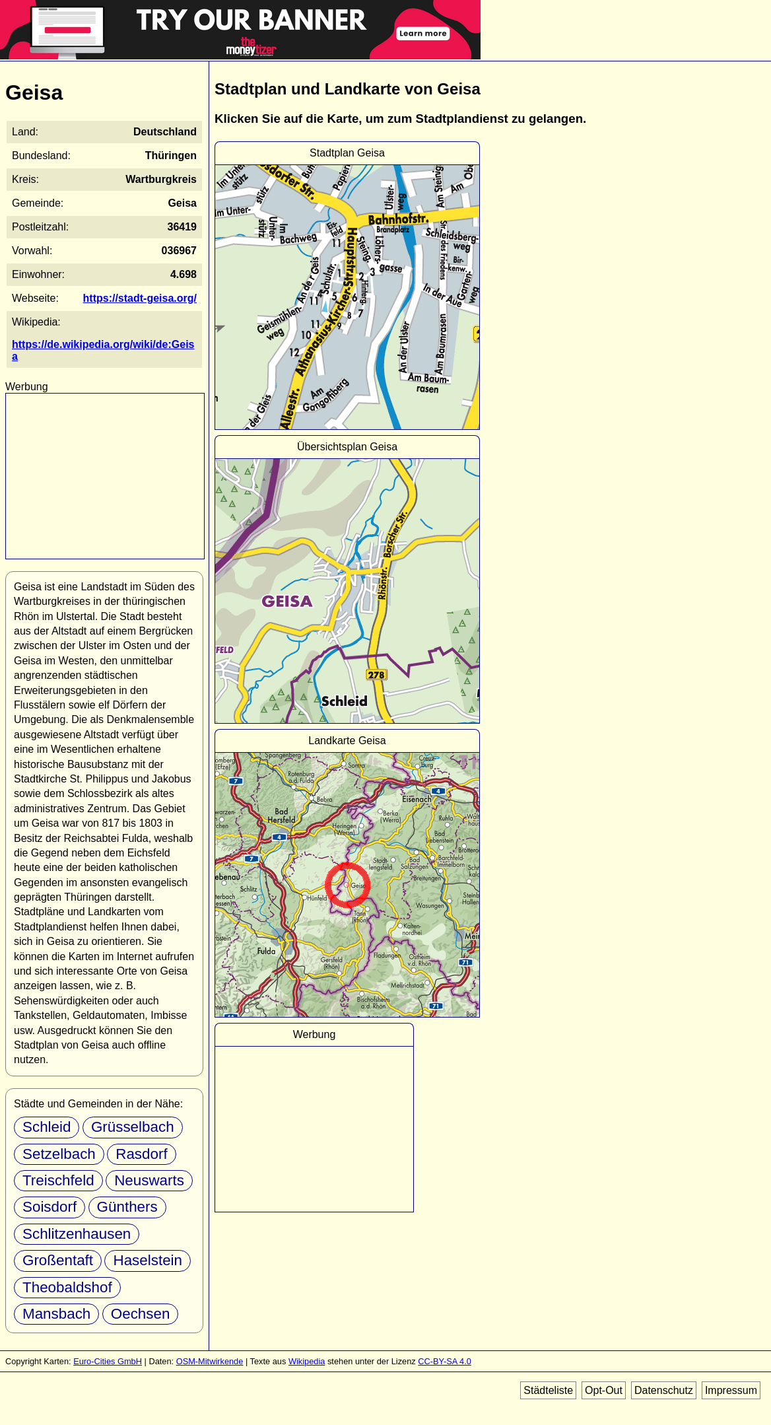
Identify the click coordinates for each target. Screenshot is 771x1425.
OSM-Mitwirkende (210, 1361)
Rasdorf (141, 1154)
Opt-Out (603, 1390)
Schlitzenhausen (76, 1234)
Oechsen (140, 1313)
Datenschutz (663, 1390)
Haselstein (147, 1260)
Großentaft (57, 1260)
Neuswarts (149, 1180)
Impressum (731, 1390)
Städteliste (548, 1390)
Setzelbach (59, 1154)
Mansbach (56, 1313)
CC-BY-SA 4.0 (444, 1361)
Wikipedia (306, 1361)
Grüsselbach (132, 1127)
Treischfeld (58, 1180)
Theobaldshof (67, 1287)
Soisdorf (49, 1207)
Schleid (46, 1127)
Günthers (127, 1207)
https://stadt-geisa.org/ (140, 298)
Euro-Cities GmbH (107, 1361)
